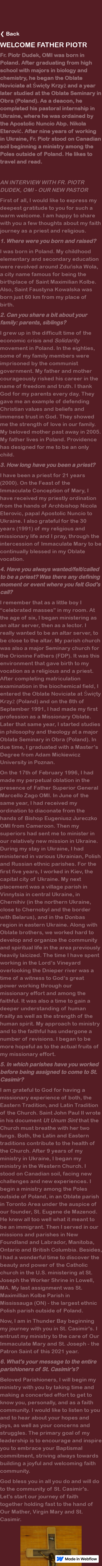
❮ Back (9, 33)
